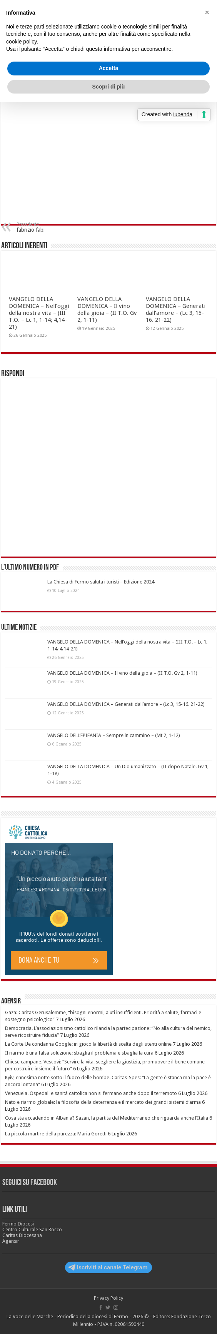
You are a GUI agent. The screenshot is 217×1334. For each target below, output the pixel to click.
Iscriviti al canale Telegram (108, 1267)
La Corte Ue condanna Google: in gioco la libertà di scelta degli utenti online (88, 1044)
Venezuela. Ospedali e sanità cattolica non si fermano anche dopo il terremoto (91, 1093)
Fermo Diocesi (18, 1224)
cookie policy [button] (21, 41)
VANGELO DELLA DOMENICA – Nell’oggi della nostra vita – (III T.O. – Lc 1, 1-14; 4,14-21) (39, 313)
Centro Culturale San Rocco (32, 1229)
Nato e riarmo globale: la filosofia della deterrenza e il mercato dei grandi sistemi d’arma (103, 1102)
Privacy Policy (108, 1298)
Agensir (11, 1001)
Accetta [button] (109, 68)
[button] (207, 12)
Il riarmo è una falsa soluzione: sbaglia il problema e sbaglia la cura (79, 1053)
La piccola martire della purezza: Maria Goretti (56, 1134)
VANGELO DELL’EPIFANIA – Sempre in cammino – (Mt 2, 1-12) (113, 735)
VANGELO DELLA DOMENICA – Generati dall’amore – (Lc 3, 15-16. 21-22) (175, 309)
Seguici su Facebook (29, 1183)
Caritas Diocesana (22, 1235)
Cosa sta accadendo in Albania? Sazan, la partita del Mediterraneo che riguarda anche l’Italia (106, 1118)
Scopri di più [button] (108, 87)
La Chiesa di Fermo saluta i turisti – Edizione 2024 (100, 582)
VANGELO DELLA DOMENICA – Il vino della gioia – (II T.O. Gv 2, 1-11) (107, 309)
